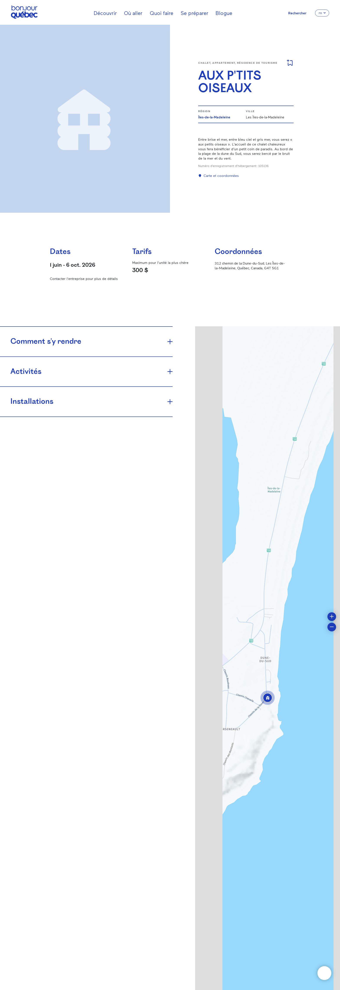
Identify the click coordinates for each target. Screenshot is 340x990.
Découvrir (105, 13)
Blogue (224, 13)
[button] (267, 697)
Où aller (133, 13)
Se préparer (194, 13)
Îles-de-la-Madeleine (214, 117)
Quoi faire (161, 13)
